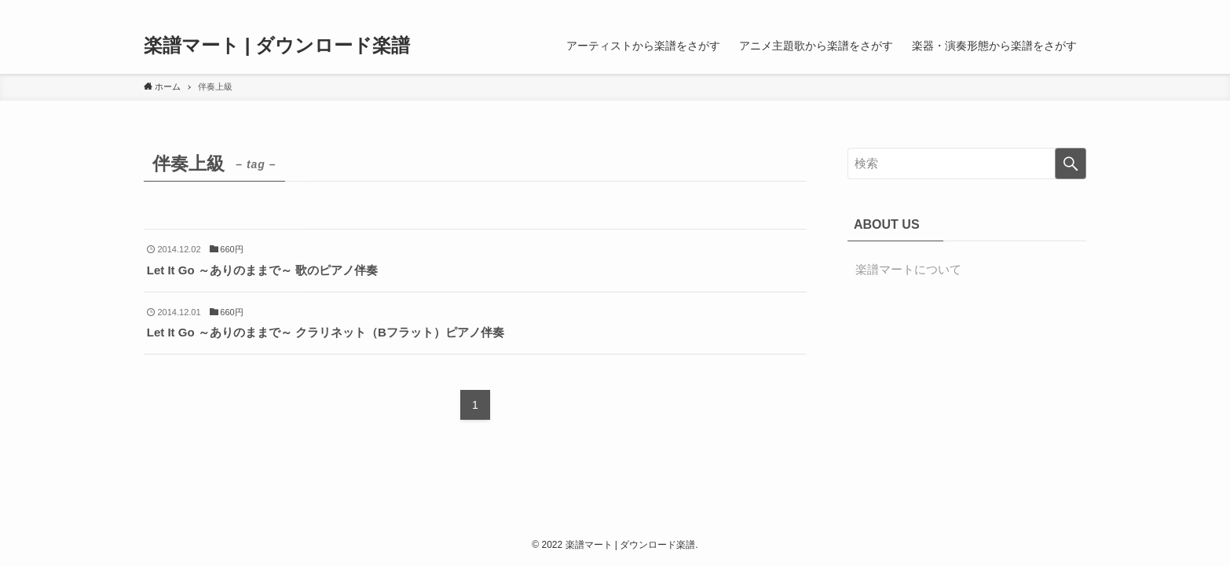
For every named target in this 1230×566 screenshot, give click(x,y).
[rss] (1055, 8)
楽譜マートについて (908, 269)
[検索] (1076, 8)
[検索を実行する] (1070, 163)
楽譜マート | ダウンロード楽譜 (277, 45)
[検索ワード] (966, 163)
